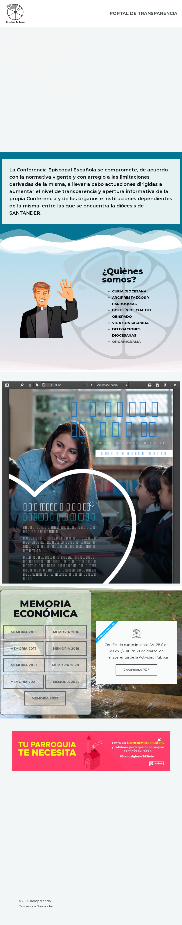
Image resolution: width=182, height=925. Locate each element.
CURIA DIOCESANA (129, 294)
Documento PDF (136, 672)
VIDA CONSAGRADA (130, 326)
